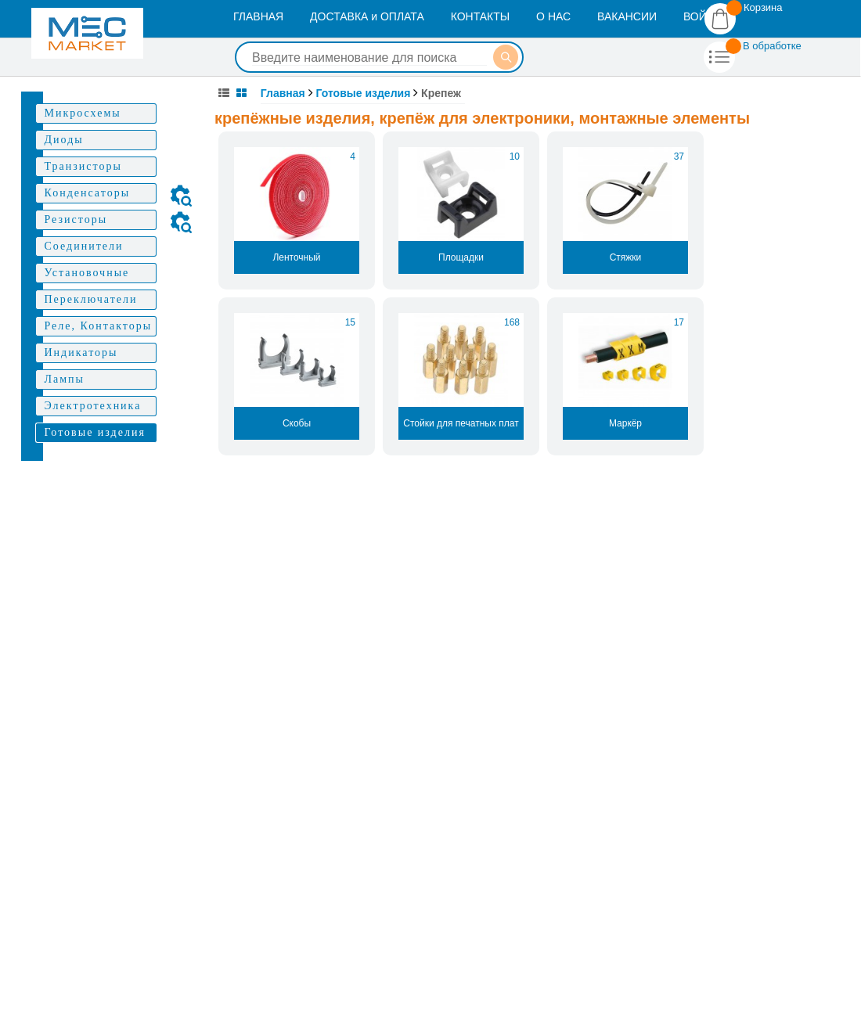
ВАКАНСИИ (627, 16)
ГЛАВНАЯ (258, 16)
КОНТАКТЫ (480, 16)
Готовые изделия (363, 93)
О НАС (553, 16)
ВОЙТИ (702, 16)
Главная (283, 93)
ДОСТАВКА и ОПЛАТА (367, 16)
